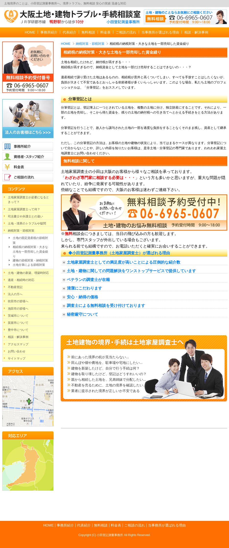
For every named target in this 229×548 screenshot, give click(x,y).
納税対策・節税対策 (90, 43)
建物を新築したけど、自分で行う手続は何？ (105, 368)
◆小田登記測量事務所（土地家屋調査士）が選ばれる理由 (119, 253)
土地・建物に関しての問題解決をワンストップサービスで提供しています (131, 271)
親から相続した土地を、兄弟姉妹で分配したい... (108, 379)
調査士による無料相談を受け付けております (106, 305)
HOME (65, 43)
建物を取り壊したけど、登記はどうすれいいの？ (109, 374)
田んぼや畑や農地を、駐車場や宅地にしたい (105, 363)
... (141, 363)
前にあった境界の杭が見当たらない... (100, 357)
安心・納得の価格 (82, 297)
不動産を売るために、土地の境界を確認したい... (108, 385)
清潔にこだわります (84, 288)
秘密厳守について (82, 314)
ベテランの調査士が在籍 (88, 280)
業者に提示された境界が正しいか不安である (105, 391)
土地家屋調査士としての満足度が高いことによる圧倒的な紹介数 (123, 262)
